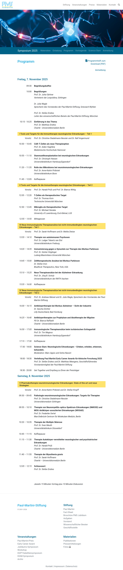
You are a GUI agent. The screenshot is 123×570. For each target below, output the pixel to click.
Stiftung (66, 5)
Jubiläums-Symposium (27, 547)
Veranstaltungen (79, 5)
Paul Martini (68, 509)
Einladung (57, 50)
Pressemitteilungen (72, 544)
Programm (68, 50)
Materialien (102, 5)
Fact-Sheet (68, 512)
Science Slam (95, 50)
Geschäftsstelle (70, 527)
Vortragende (81, 50)
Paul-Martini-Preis (25, 541)
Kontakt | (50, 566)
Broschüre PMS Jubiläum (74, 515)
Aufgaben (67, 518)
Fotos (67, 547)
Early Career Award (26, 544)
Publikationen (69, 541)
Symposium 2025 (27, 50)
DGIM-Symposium (25, 556)
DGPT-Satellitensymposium (29, 553)
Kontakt (112, 5)
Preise (92, 5)
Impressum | (59, 566)
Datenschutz (71, 566)
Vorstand (67, 521)
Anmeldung (108, 50)
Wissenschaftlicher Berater (75, 524)
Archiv (20, 559)
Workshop (22, 550)
